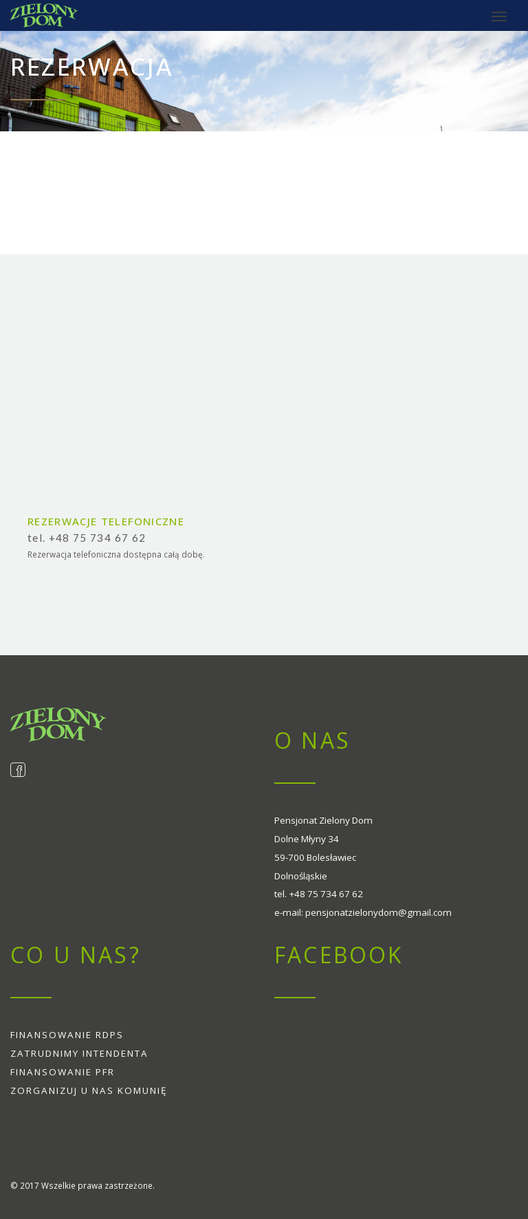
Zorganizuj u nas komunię (88, 1090)
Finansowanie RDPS (67, 1035)
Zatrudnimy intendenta (79, 1053)
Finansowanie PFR (62, 1072)
